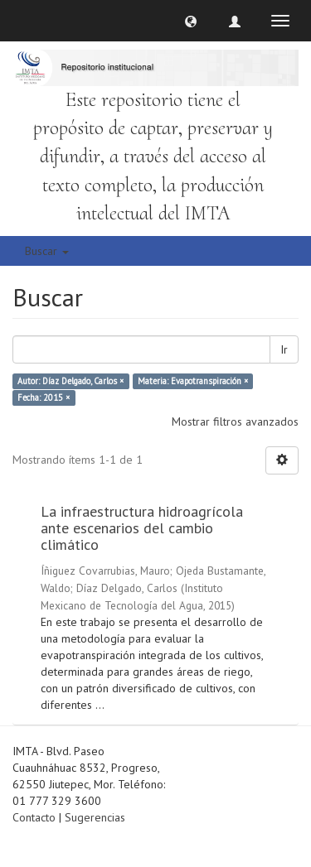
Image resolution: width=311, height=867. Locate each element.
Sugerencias (95, 817)
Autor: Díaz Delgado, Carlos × (70, 381)
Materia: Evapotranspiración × (193, 381)
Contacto (34, 817)
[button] (191, 21)
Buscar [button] (47, 250)
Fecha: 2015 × (43, 397)
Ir (284, 349)
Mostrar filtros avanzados (235, 421)
